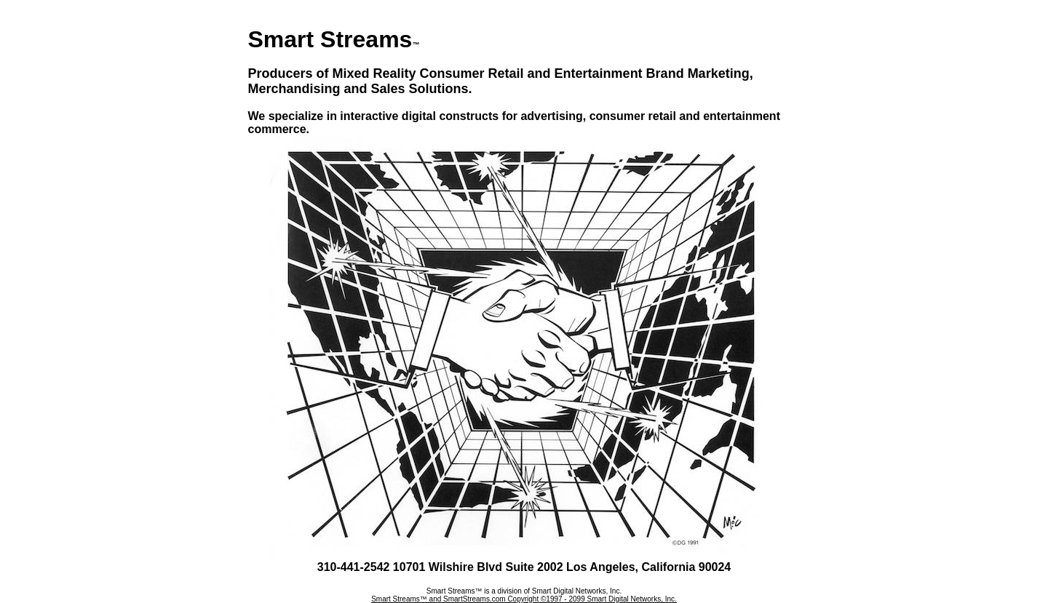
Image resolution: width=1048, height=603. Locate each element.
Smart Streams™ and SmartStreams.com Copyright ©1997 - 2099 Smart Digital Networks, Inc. (524, 599)
